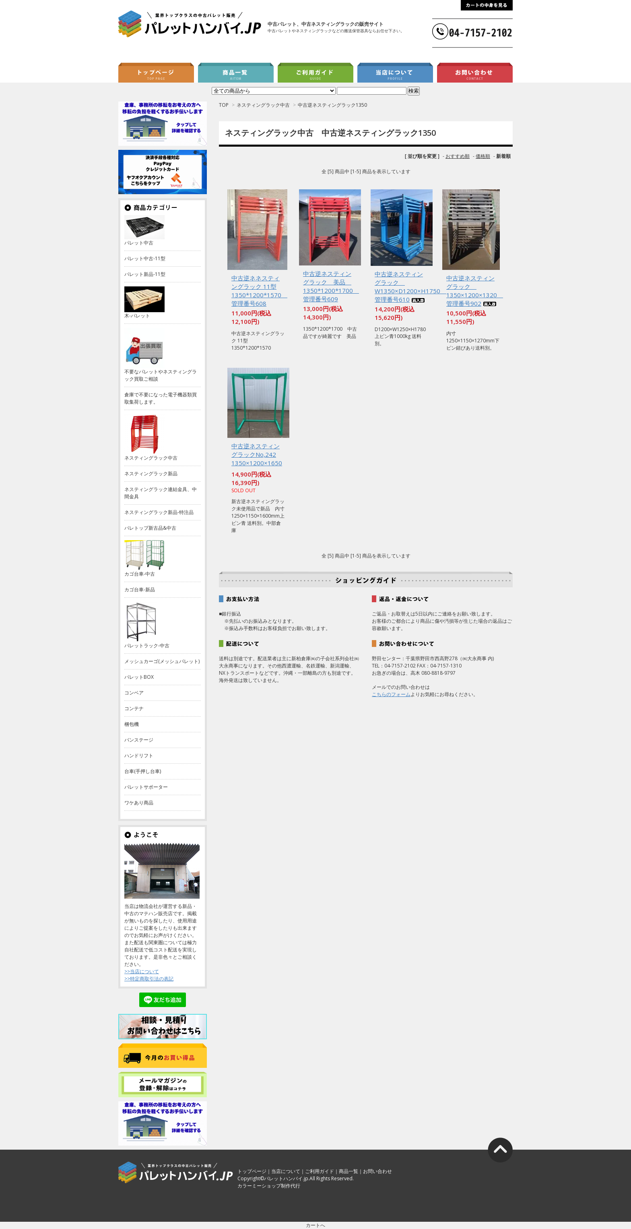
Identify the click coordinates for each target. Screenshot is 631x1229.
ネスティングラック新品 (150, 473)
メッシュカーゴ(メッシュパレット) (162, 661)
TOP (224, 105)
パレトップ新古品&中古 (150, 527)
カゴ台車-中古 (139, 573)
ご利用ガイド (319, 1171)
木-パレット (137, 315)
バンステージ (138, 739)
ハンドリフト (138, 755)
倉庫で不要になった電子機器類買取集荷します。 (160, 398)
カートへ (315, 1225)
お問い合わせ (377, 1171)
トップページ (251, 1171)
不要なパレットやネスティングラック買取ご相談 (160, 375)
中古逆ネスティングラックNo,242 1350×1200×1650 (256, 455)
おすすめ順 (457, 156)
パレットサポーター (146, 786)
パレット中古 (138, 242)
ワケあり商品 (138, 802)
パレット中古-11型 (144, 258)
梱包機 (131, 724)
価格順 (483, 156)
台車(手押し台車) (142, 771)
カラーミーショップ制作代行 (268, 1185)
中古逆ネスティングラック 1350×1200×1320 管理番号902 (474, 290)
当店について (285, 1171)
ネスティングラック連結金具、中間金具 (160, 493)
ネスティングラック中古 (263, 105)
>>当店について (141, 971)
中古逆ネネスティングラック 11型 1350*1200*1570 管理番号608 (259, 290)
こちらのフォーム (391, 694)
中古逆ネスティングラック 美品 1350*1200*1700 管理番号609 (331, 286)
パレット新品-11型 (144, 274)
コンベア (134, 692)
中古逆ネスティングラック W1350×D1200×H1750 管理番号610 (410, 286)
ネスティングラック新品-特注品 (159, 512)
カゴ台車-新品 (139, 589)
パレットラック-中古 (146, 645)
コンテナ (134, 708)
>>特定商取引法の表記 (148, 978)
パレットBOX (139, 677)
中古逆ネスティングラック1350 (332, 105)
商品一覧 (348, 1171)
